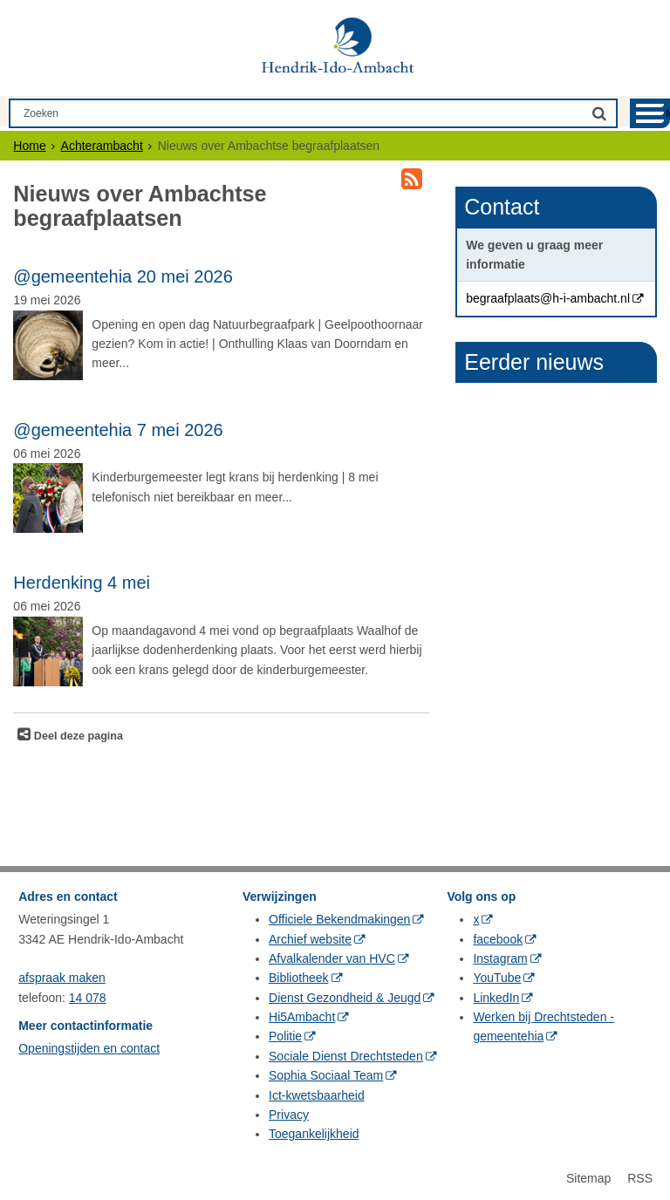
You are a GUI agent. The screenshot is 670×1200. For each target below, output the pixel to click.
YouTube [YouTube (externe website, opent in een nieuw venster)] (497, 978)
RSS (640, 1178)
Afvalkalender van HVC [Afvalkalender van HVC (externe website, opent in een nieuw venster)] (332, 958)
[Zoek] (599, 113)
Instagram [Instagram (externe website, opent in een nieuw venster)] (500, 958)
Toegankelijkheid (314, 1134)
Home (29, 146)
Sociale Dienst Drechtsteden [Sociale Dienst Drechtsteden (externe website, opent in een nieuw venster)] (346, 1056)
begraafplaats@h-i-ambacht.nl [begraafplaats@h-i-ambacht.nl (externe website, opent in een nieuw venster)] (548, 298)
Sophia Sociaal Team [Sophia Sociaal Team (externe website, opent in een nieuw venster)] (326, 1075)
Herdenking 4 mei (81, 582)
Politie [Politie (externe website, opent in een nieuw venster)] (285, 1036)
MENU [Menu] (668, 113)
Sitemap (588, 1178)
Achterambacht (102, 146)
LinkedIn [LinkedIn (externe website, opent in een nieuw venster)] (496, 998)
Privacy (289, 1115)
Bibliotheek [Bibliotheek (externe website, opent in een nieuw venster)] (299, 978)
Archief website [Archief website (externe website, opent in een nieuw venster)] (310, 939)
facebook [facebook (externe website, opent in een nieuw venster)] (498, 939)
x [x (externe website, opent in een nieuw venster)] (476, 919)
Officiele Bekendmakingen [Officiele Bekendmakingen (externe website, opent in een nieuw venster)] (339, 919)
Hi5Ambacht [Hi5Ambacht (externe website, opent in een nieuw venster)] (302, 1017)
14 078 (87, 998)
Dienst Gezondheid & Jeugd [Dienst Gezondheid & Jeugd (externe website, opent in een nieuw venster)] (344, 998)
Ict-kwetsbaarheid (317, 1095)
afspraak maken (62, 978)
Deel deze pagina (77, 736)
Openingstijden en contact (89, 1048)
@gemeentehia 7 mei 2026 (117, 430)
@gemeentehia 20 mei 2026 (122, 276)
